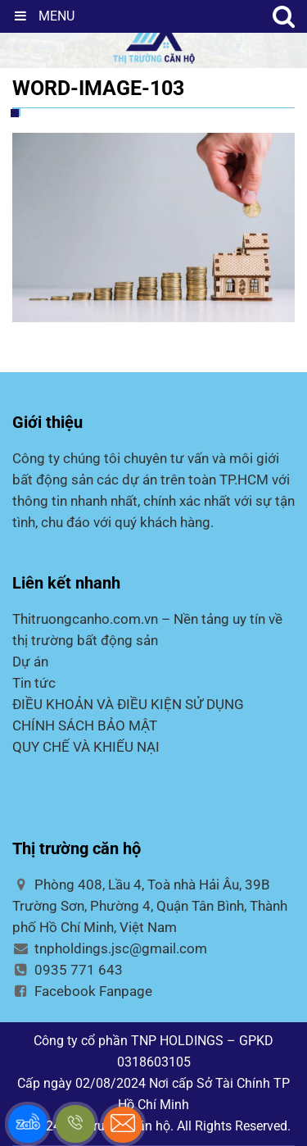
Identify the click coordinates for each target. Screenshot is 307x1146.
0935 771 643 (67, 970)
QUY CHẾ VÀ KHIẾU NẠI (86, 747)
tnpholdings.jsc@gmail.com (109, 948)
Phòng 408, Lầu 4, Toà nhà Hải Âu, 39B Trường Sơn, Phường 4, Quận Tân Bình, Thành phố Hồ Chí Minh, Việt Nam (149, 905)
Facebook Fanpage (82, 991)
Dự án (30, 661)
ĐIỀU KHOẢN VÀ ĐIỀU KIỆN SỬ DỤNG (128, 704)
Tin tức (34, 683)
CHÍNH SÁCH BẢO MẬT (84, 725)
